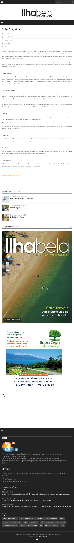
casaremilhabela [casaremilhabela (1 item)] (28, 518)
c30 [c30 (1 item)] (21, 518)
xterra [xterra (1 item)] (62, 525)
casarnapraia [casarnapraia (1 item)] (40, 518)
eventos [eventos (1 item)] (62, 518)
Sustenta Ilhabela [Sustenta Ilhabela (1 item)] (32, 525)
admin (5, 46)
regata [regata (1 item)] (25, 522)
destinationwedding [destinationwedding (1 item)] (51, 518)
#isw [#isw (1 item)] (4, 518)
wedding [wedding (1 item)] (55, 525)
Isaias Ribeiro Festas (17, 217)
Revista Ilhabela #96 (12, 320)
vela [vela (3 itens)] (41, 525)
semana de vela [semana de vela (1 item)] (50, 522)
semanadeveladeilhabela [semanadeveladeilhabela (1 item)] (10, 525)
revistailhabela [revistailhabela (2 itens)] (34, 522)
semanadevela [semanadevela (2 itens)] (61, 522)
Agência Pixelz (42, 536)
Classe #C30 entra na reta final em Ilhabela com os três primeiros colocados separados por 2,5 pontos (36, 494)
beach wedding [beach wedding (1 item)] (12, 518)
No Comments (8, 40)
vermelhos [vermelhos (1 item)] (48, 525)
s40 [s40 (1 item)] (42, 522)
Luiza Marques (15, 208)
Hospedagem (8, 43)
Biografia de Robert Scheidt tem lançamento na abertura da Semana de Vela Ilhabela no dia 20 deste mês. (37, 506)
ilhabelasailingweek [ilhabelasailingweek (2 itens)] (15, 522)
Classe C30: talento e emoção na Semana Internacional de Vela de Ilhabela (26, 500)
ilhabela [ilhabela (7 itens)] (5, 522)
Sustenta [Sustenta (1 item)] (22, 525)
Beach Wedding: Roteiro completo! (21, 198)
